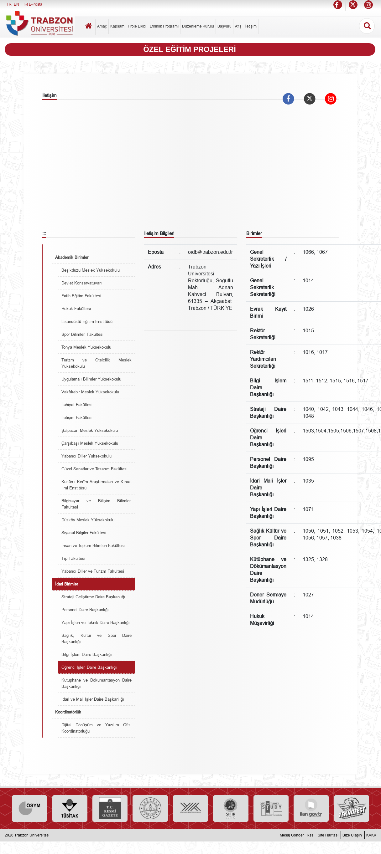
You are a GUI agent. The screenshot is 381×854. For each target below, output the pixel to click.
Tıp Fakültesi (73, 558)
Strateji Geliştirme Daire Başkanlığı (93, 596)
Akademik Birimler (71, 257)
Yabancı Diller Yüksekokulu (86, 455)
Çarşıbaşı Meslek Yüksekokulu (89, 443)
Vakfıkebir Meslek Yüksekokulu (90, 391)
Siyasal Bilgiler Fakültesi (83, 532)
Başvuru (224, 26)
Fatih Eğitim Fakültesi (81, 295)
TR (9, 4)
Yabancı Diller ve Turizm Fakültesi (92, 571)
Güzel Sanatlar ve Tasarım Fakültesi (94, 468)
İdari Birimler (66, 583)
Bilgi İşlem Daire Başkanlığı (86, 654)
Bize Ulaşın (352, 835)
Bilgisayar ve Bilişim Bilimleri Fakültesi (96, 503)
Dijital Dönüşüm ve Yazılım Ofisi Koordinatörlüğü (96, 728)
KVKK (371, 835)
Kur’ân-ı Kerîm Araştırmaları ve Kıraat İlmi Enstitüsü (96, 484)
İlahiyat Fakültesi (76, 404)
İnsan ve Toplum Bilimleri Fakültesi (93, 545)
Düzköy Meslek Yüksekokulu (87, 519)
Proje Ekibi (137, 26)
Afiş (238, 26)
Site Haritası (328, 835)
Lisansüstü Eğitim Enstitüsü (86, 321)
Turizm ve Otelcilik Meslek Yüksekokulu (96, 363)
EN (16, 4)
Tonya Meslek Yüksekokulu (86, 347)
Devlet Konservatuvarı (81, 282)
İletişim (251, 26)
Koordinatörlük (68, 711)
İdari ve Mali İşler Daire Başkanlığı (92, 699)
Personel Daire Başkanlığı (85, 609)
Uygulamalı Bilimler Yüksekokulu (91, 378)
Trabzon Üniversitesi (32, 835)
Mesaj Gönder (292, 835)
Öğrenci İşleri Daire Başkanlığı (89, 667)
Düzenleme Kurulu (198, 26)
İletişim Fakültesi (76, 417)
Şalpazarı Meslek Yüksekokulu (89, 430)
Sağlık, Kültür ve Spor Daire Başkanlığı (96, 638)
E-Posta (32, 4)
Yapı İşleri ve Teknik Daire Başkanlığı (95, 622)
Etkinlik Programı (164, 26)
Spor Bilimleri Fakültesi (82, 334)
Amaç (102, 26)
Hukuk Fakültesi (76, 308)
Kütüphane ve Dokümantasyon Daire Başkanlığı (96, 683)
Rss (310, 835)
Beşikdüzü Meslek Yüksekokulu (90, 270)
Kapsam (117, 26)
